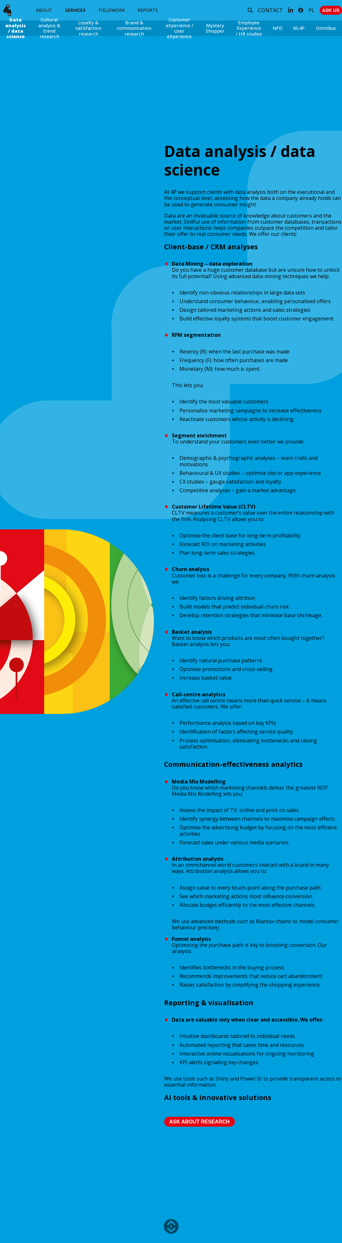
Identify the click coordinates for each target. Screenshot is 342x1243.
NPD (277, 28)
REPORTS (148, 10)
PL (311, 10)
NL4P (299, 28)
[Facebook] (300, 10)
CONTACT (270, 10)
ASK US (330, 10)
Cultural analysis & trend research (49, 28)
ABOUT (44, 10)
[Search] (250, 10)
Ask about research (199, 1121)
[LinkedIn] (290, 10)
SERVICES (75, 10)
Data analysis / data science (15, 28)
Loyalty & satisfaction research (88, 28)
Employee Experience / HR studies (249, 28)
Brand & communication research (134, 28)
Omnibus (326, 28)
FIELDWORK (112, 10)
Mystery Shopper (215, 28)
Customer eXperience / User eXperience (179, 28)
